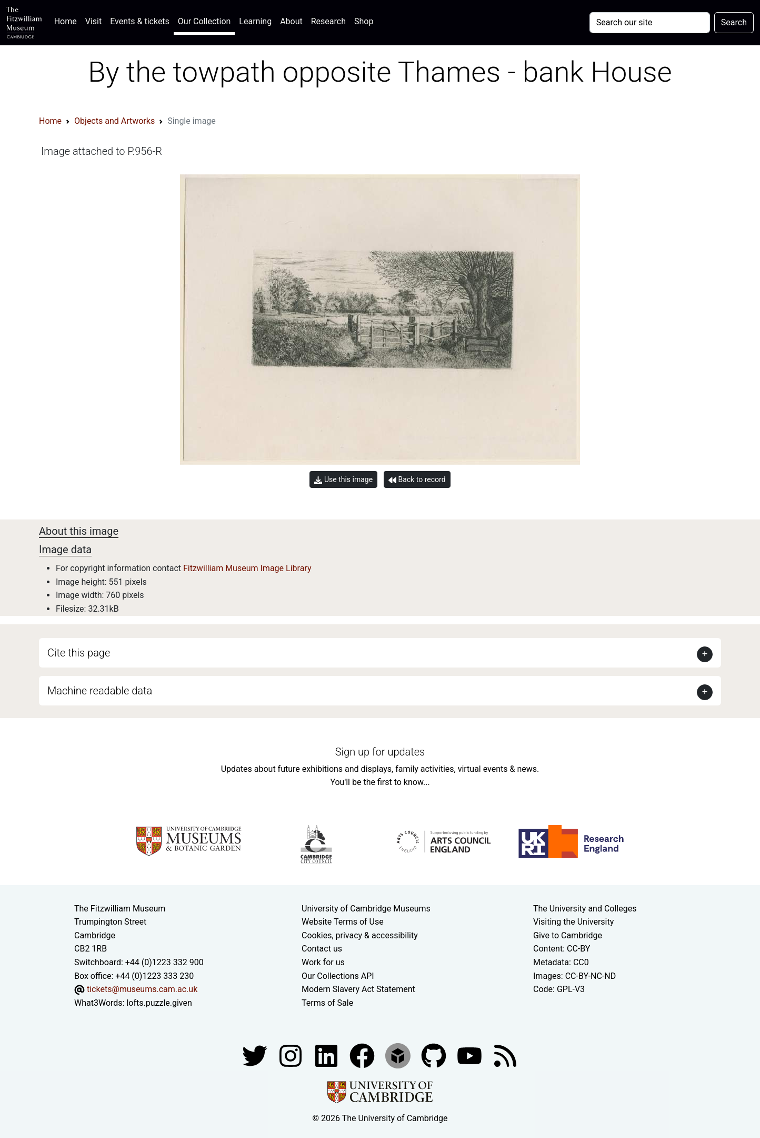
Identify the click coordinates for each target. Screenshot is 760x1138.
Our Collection (204, 21)
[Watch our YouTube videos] (470, 1056)
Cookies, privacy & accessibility (360, 935)
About (291, 21)
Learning (255, 21)
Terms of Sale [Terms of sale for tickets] (327, 1003)
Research (328, 21)
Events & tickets (139, 21)
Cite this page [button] (78, 652)
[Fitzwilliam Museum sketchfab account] (399, 1056)
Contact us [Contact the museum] (322, 949)
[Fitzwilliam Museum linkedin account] (363, 1056)
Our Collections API (338, 976)
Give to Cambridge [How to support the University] (567, 935)
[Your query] (649, 22)
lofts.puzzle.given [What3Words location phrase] (159, 1003)
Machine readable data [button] (99, 690)
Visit (93, 21)
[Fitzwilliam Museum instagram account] (291, 1056)
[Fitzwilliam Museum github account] (435, 1056)
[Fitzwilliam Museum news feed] (505, 1056)
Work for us (323, 962)
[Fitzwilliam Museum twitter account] (256, 1056)
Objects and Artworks (114, 121)
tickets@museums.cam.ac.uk (142, 989)
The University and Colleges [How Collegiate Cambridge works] (584, 909)
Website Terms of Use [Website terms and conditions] (343, 922)
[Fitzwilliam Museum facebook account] (327, 1056)
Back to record (416, 479)
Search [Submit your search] (734, 22)
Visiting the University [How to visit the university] (573, 922)
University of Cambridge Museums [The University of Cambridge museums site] (366, 909)
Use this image (343, 479)
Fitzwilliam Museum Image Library (247, 568)
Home (67, 20)
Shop (363, 21)
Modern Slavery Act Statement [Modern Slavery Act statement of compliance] (358, 989)
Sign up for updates (380, 751)
